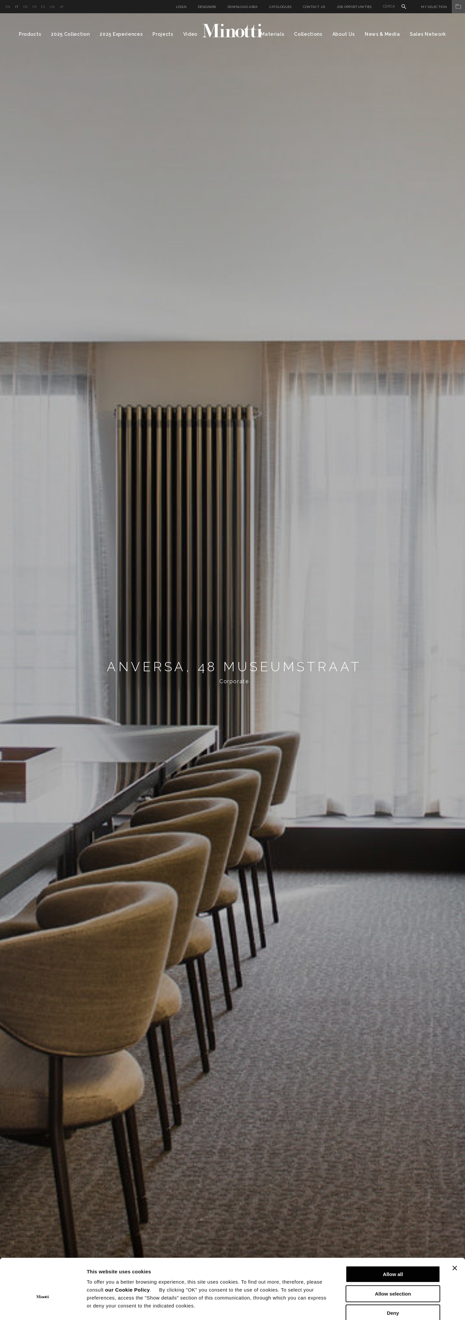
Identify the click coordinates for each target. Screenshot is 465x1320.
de (25, 7)
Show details (347, 1307)
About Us (343, 34)
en (8, 7)
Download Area (243, 7)
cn (52, 7)
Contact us (314, 7)
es (43, 7)
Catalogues (280, 7)
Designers (207, 7)
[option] (232, 666)
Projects (162, 34)
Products (30, 34)
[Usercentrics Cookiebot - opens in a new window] (43, 1307)
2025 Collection (70, 34)
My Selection (443, 6)
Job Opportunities (354, 7)
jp (61, 7)
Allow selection (393, 1258)
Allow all (393, 1239)
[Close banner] (454, 1233)
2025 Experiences (121, 34)
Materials (272, 34)
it (17, 7)
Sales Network (428, 34)
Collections (308, 34)
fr (34, 7)
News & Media (382, 34)
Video (190, 34)
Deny (393, 1278)
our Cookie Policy (127, 1254)
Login (181, 7)
